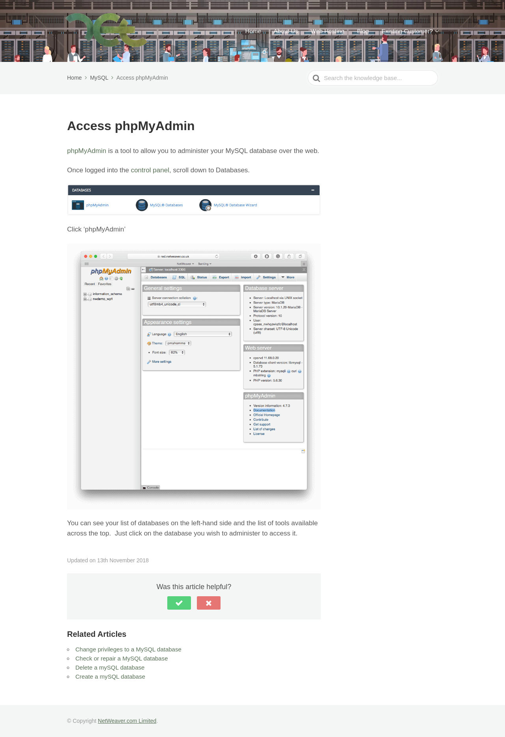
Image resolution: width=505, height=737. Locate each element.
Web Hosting (327, 31)
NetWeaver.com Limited (127, 721)
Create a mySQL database (110, 676)
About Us (286, 31)
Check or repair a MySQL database (121, 658)
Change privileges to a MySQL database (128, 649)
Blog (363, 31)
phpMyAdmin (86, 151)
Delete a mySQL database (109, 667)
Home (253, 31)
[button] (179, 603)
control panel (150, 170)
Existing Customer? (407, 31)
